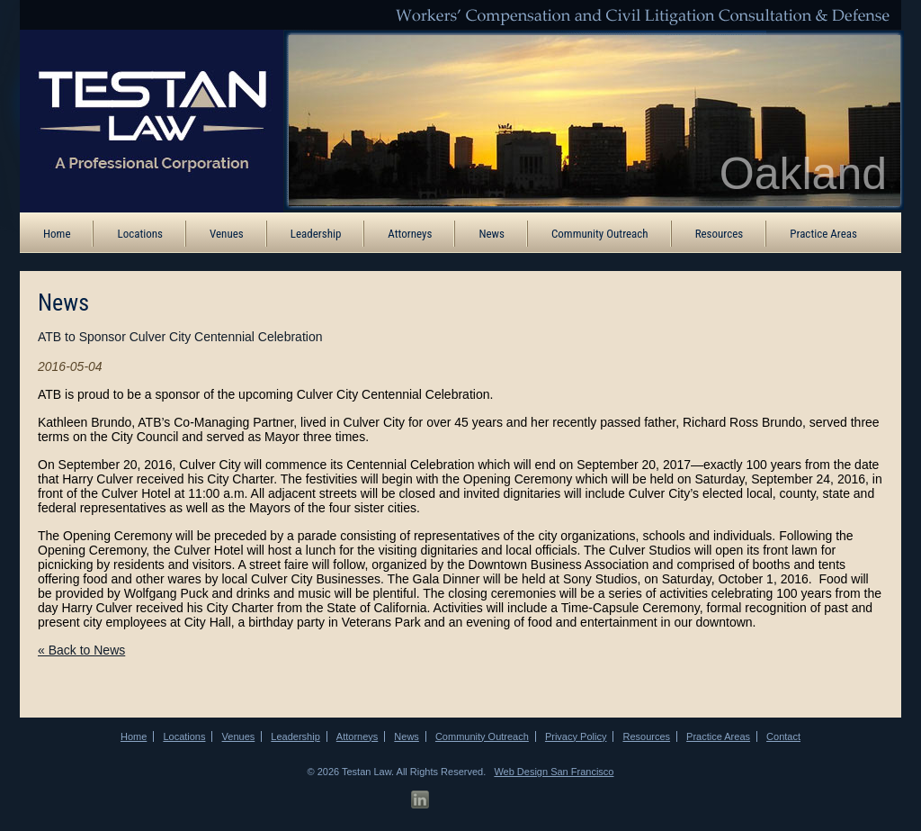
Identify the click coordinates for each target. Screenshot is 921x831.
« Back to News (81, 650)
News (491, 233)
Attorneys (410, 233)
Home (56, 233)
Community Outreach (599, 233)
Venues (227, 233)
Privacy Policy (575, 736)
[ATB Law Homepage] (139, 120)
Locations (140, 233)
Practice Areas (823, 233)
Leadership (316, 233)
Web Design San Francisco (553, 771)
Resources (719, 233)
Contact (783, 736)
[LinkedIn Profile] (420, 799)
